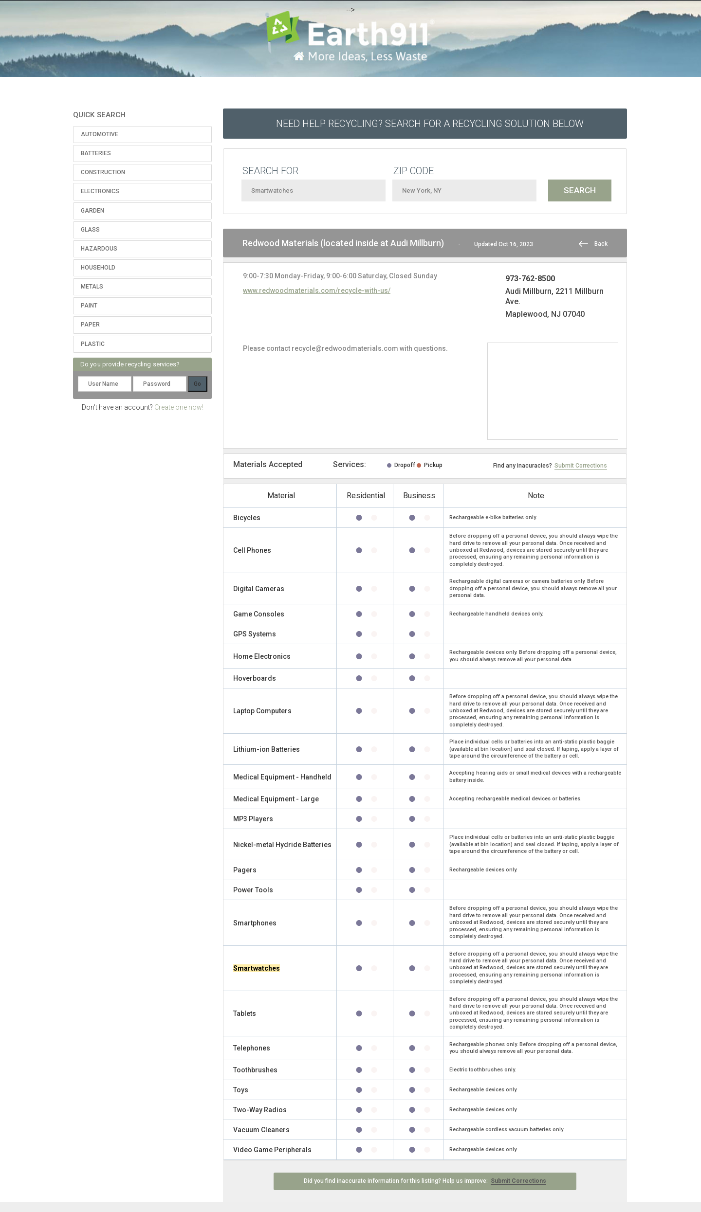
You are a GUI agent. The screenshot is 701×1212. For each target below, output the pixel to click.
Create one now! (178, 407)
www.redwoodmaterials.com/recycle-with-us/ (316, 290)
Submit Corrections (580, 465)
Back (601, 243)
